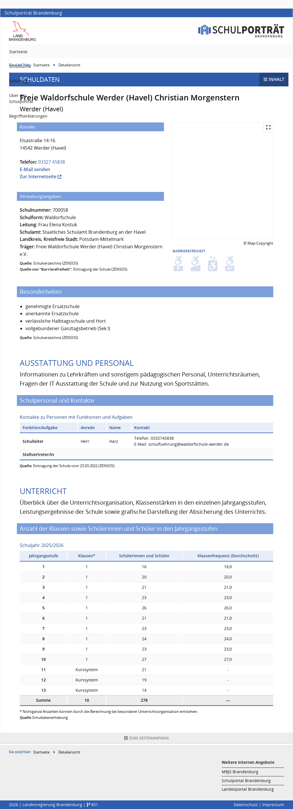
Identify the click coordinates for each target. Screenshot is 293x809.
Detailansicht (69, 66)
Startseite (41, 66)
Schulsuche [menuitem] (146, 51)
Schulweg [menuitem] (175, 51)
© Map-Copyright (258, 244)
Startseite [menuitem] (117, 51)
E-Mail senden (35, 171)
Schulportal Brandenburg (246, 781)
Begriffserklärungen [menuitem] (265, 51)
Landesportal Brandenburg (248, 789)
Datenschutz (246, 805)
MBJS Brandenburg (240, 772)
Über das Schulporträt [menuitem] (215, 51)
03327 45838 (51, 163)
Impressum (273, 805)
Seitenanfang (146, 739)
